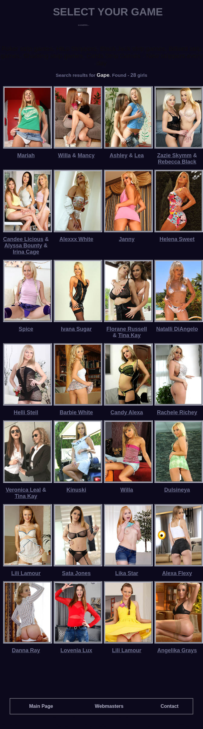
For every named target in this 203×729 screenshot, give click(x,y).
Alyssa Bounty (23, 245)
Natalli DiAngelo (177, 329)
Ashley (118, 155)
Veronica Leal (23, 490)
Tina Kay (129, 335)
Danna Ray (26, 650)
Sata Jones (76, 573)
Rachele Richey (177, 412)
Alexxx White (76, 239)
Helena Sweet (177, 239)
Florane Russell (126, 329)
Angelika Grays (177, 650)
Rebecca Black (177, 162)
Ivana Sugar (76, 329)
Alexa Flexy (177, 573)
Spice (26, 329)
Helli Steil (26, 412)
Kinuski (76, 490)
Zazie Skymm (174, 155)
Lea (139, 155)
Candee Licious (23, 239)
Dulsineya (177, 490)
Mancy (86, 155)
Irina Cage (26, 252)
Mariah (26, 155)
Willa (64, 155)
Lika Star (126, 573)
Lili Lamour (26, 573)
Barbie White (76, 412)
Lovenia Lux (76, 650)
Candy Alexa (126, 412)
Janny (127, 239)
